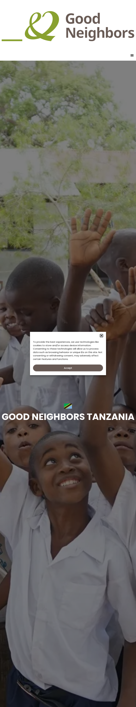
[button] (101, 335)
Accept (68, 367)
